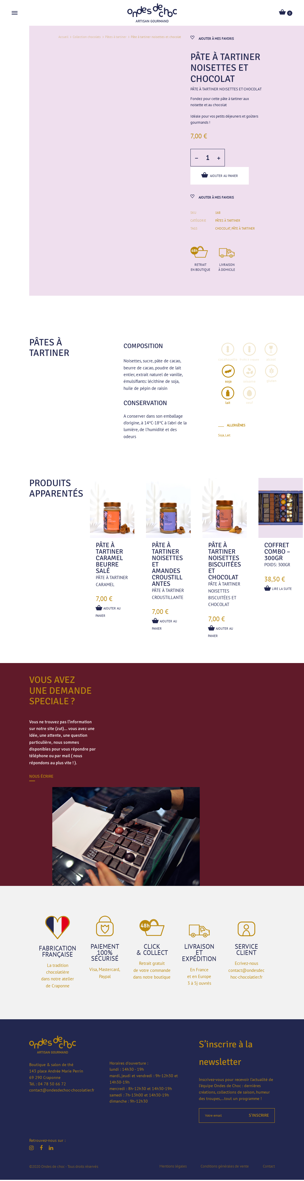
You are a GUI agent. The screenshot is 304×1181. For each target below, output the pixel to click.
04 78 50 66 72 (52, 1085)
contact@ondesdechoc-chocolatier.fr (61, 1091)
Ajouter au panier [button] (108, 612)
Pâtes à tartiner (115, 37)
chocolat (222, 230)
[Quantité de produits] (207, 158)
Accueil (63, 37)
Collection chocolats (87, 37)
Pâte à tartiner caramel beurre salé (109, 559)
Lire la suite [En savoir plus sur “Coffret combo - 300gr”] (278, 589)
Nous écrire (41, 777)
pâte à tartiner (243, 230)
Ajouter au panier (219, 175)
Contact (269, 1167)
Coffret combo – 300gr (277, 553)
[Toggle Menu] (15, 13)
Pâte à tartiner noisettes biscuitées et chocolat (224, 563)
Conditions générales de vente (225, 1167)
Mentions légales (173, 1167)
